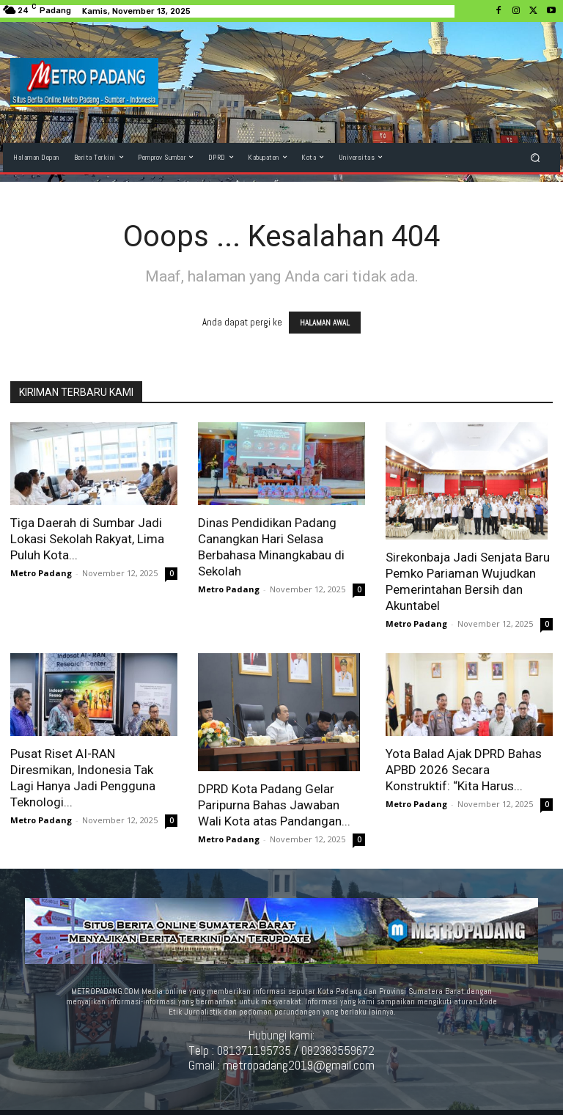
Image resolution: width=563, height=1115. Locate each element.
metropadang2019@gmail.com (299, 1065)
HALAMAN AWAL (325, 322)
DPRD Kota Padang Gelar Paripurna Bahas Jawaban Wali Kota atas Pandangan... (274, 804)
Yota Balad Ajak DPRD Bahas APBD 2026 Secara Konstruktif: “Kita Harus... (464, 769)
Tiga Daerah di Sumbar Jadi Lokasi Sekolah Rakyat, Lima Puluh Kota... (87, 538)
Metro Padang (41, 572)
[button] (535, 157)
